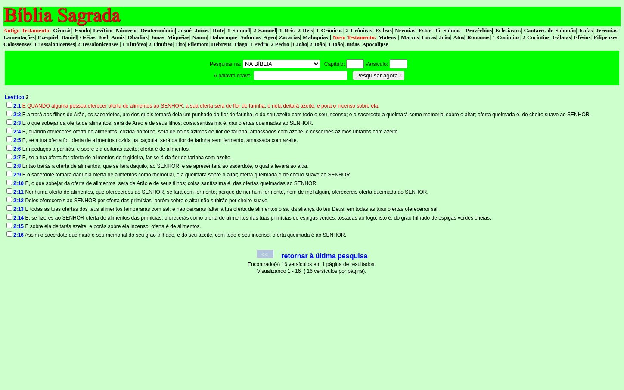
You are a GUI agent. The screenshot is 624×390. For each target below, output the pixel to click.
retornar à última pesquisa (324, 256)
